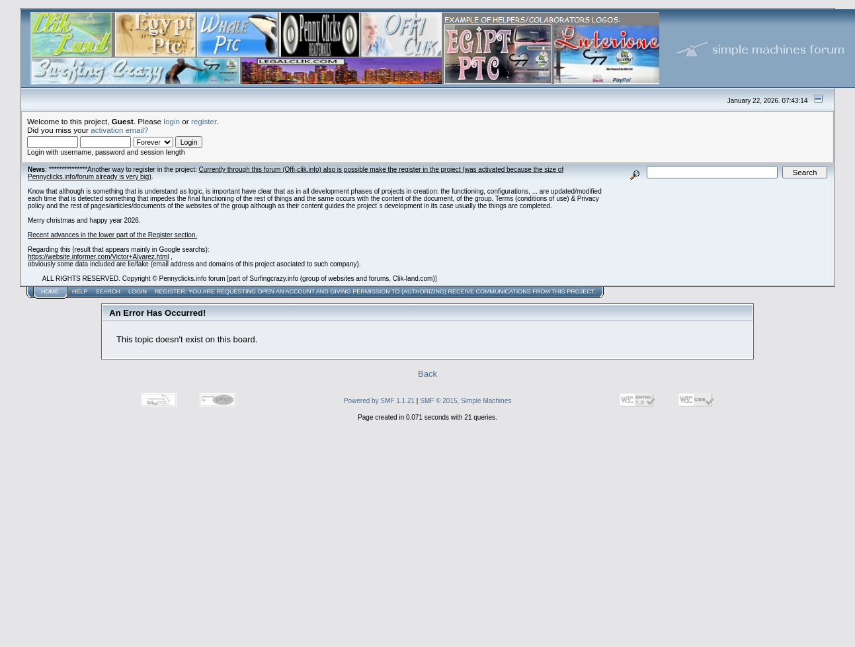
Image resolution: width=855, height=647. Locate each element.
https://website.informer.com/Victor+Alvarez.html (98, 256)
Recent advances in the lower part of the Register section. (112, 235)
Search (108, 291)
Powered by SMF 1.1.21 (379, 400)
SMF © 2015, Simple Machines (465, 400)
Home (50, 291)
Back (427, 374)
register (203, 121)
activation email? (119, 130)
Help (80, 291)
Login (137, 291)
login (171, 121)
